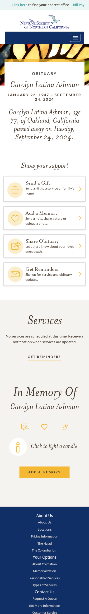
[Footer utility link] (44, 522)
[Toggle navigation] (75, 38)
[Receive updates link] (44, 357)
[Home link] (44, 21)
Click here (19, 5)
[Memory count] (25, 426)
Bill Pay (78, 5)
